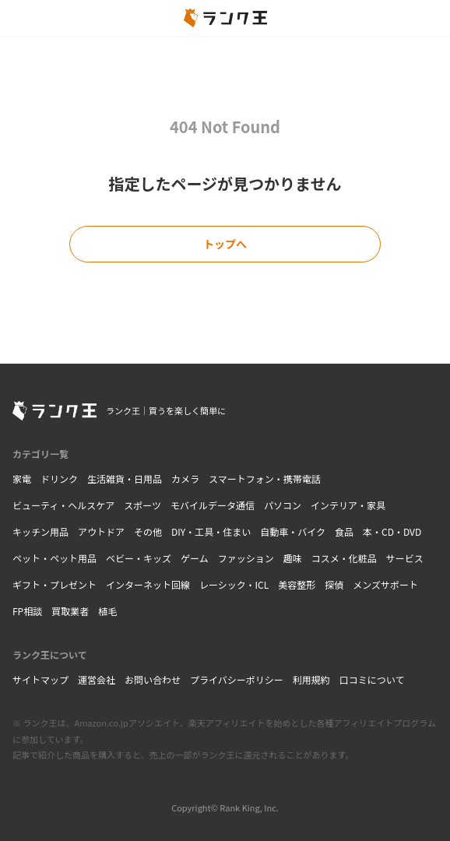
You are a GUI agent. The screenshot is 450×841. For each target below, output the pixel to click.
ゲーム (195, 558)
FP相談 (27, 611)
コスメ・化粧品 (344, 558)
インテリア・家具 (348, 505)
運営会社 (96, 679)
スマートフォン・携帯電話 (265, 478)
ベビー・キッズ (138, 558)
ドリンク (59, 478)
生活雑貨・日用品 (124, 478)
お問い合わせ (153, 679)
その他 (148, 531)
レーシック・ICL (234, 584)
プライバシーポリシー (236, 679)
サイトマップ (40, 679)
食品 (344, 531)
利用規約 (311, 679)
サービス (405, 558)
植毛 (107, 611)
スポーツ (142, 505)
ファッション (246, 558)
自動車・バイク (292, 531)
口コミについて (372, 679)
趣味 (292, 558)
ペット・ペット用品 (54, 558)
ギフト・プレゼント (54, 584)
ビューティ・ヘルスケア (63, 505)
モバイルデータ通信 (213, 505)
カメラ (185, 478)
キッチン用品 (40, 531)
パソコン (282, 505)
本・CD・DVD (392, 531)
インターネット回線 (148, 584)
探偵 (334, 584)
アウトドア (101, 531)
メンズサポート (385, 584)
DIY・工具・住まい (211, 531)
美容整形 (296, 584)
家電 (21, 478)
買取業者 (70, 611)
